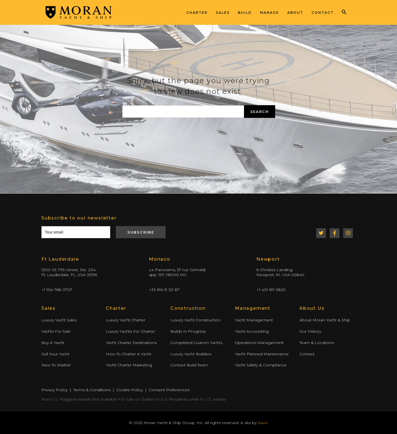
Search (259, 111)
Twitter (321, 233)
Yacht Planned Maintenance (262, 353)
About (295, 12)
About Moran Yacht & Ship (324, 319)
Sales (223, 12)
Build (245, 12)
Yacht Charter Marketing (129, 364)
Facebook (334, 233)
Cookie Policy (129, 389)
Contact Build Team (189, 364)
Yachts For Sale (56, 331)
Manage (269, 12)
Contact (323, 12)
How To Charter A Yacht (128, 353)
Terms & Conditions (92, 389)
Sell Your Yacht (55, 353)
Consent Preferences (169, 389)
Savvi (262, 422)
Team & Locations (316, 342)
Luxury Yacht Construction (195, 319)
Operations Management (259, 342)
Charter (197, 12)
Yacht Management (254, 319)
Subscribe (140, 232)
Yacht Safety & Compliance (260, 364)
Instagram (348, 233)
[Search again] (183, 111)
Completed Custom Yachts (196, 342)
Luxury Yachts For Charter (130, 331)
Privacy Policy (54, 389)
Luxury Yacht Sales (59, 319)
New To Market (56, 364)
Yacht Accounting (252, 331)
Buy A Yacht (52, 342)
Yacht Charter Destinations (131, 342)
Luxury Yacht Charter (125, 319)
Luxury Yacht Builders (190, 353)
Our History (310, 331)
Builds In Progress (188, 331)
